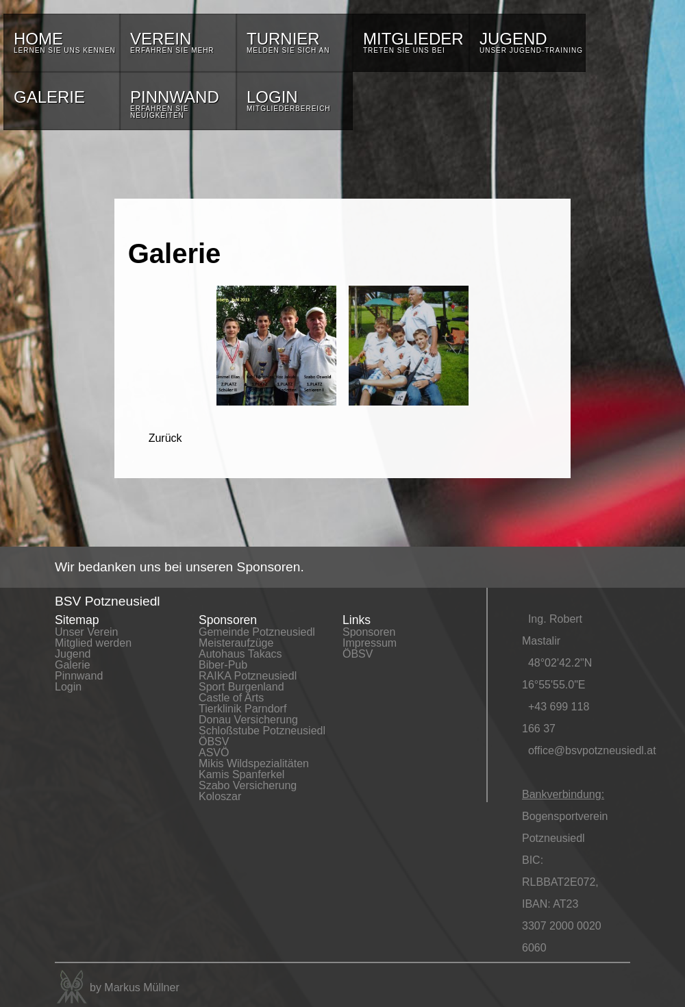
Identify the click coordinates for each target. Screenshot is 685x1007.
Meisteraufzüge (236, 643)
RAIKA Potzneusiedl (248, 676)
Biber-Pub (223, 665)
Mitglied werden (93, 643)
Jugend (73, 654)
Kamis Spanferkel (241, 774)
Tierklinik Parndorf (242, 708)
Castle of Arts (231, 698)
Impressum (369, 643)
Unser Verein (87, 632)
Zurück (165, 438)
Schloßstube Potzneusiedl (262, 730)
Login (68, 687)
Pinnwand (79, 676)
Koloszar (220, 796)
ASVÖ (214, 752)
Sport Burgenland (241, 687)
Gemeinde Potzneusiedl (257, 632)
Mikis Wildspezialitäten (254, 763)
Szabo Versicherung (248, 785)
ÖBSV (214, 741)
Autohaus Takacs (240, 654)
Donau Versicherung (248, 719)
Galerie (72, 665)
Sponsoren (368, 632)
